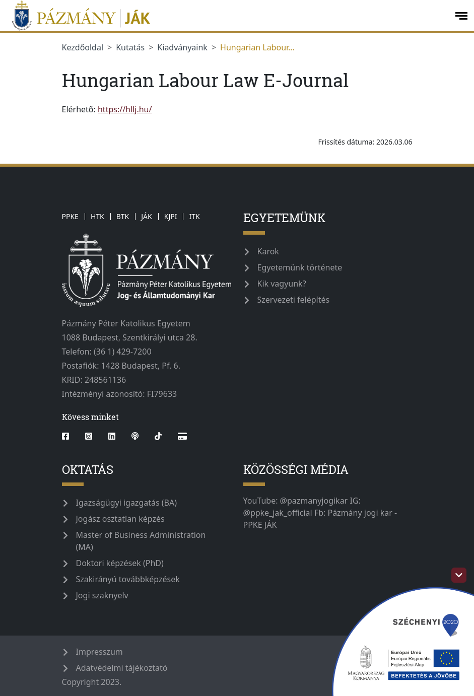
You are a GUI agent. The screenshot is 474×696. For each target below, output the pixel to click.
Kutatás (130, 47)
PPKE (70, 216)
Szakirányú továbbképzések (128, 579)
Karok (268, 251)
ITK (194, 216)
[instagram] (88, 436)
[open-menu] (461, 16)
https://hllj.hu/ (125, 109)
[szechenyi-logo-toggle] (458, 575)
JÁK (146, 216)
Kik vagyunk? (281, 283)
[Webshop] (182, 436)
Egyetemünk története (300, 267)
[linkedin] (111, 436)
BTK (122, 216)
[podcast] (135, 436)
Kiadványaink (182, 47)
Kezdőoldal (83, 47)
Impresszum (99, 651)
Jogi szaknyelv (102, 595)
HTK (97, 216)
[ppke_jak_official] (226, 15)
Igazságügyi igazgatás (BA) (126, 502)
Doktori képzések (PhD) (120, 563)
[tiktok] (158, 436)
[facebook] (69, 436)
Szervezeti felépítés (293, 299)
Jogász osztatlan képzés (120, 518)
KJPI (170, 216)
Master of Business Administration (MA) (141, 540)
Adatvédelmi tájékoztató (122, 667)
